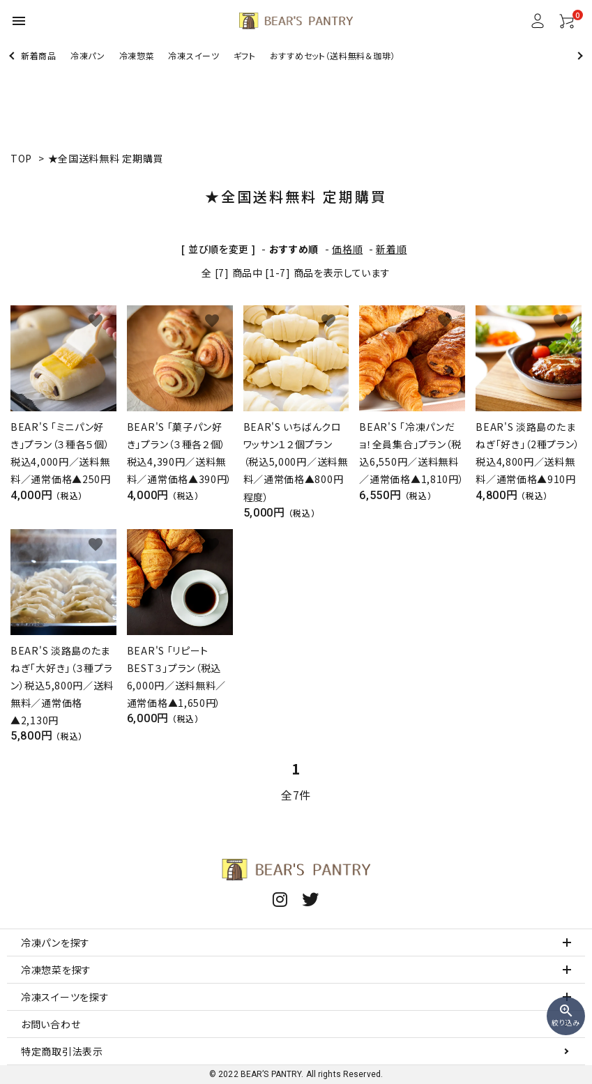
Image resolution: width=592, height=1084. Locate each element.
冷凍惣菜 (137, 55)
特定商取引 (62, 1051)
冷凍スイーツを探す (65, 997)
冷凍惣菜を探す (56, 970)
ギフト (245, 55)
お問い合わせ (50, 1024)
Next (578, 55)
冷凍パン (87, 55)
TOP (21, 158)
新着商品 (38, 55)
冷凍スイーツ (193, 55)
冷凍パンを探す (55, 942)
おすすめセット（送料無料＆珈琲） (332, 55)
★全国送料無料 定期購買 (105, 158)
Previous (13, 55)
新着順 (391, 249)
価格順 (347, 249)
